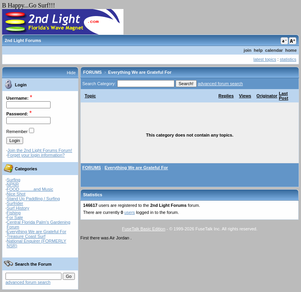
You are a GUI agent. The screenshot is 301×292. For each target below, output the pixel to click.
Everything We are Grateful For (36, 231)
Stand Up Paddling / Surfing (33, 198)
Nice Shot (16, 194)
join (248, 50)
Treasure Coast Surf (26, 236)
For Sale (15, 217)
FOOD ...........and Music (30, 189)
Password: (17, 113)
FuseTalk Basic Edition (143, 228)
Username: (17, 98)
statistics (288, 59)
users (129, 212)
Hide (71, 72)
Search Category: (99, 83)
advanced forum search (28, 282)
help (258, 50)
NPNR (13, 184)
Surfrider (15, 203)
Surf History (18, 208)
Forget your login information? (36, 155)
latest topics (265, 59)
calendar (274, 50)
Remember (16, 131)
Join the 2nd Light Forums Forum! (39, 150)
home (291, 50)
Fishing (13, 212)
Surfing (13, 179)
